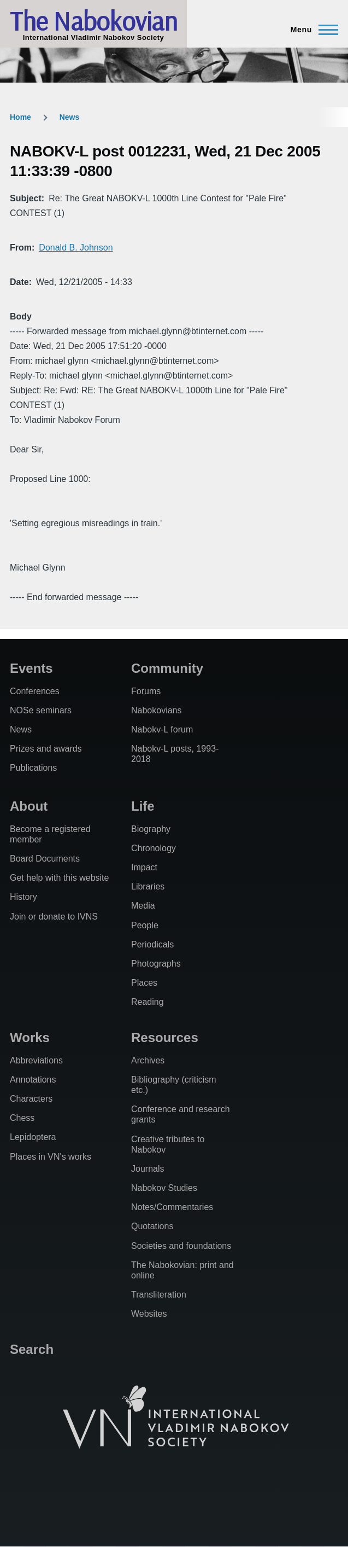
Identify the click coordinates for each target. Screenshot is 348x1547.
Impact (144, 867)
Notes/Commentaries (172, 1207)
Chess (22, 1118)
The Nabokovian (93, 20)
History (23, 897)
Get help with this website (59, 877)
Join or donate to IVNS (54, 916)
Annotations (33, 1079)
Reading (147, 1002)
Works (30, 1037)
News (70, 117)
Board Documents (45, 858)
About (29, 806)
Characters (31, 1098)
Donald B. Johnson (76, 247)
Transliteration (158, 1294)
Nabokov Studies (164, 1188)
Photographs (156, 963)
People (144, 925)
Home (20, 117)
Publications (33, 767)
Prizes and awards (46, 748)
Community (167, 668)
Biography (150, 829)
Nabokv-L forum (162, 729)
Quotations (152, 1226)
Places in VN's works (50, 1156)
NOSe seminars (41, 710)
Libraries (147, 886)
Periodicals (152, 944)
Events (31, 668)
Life (143, 806)
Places (144, 982)
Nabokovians (156, 710)
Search (32, 1349)
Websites (149, 1313)
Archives (147, 1060)
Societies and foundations (181, 1246)
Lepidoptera (33, 1137)
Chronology (153, 848)
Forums (146, 691)
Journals (147, 1168)
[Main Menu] (311, 29)
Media (143, 905)
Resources (164, 1037)
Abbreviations (36, 1060)
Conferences (35, 691)
